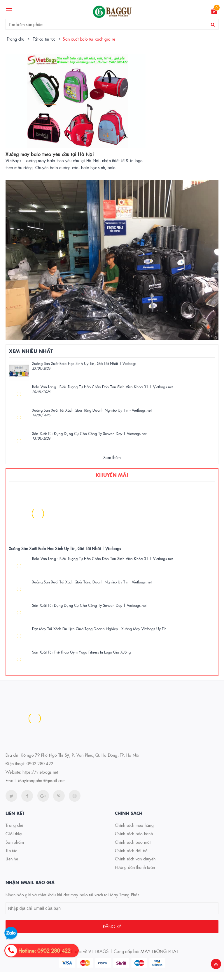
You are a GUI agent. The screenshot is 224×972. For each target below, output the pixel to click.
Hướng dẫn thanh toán (135, 867)
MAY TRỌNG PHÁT (160, 951)
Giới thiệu (15, 833)
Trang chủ (14, 825)
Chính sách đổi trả (131, 850)
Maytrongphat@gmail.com (42, 780)
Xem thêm (112, 457)
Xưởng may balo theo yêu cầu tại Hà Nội (50, 154)
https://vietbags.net (40, 772)
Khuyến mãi (112, 475)
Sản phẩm (15, 842)
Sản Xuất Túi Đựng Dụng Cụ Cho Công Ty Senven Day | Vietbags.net (89, 433)
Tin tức (11, 850)
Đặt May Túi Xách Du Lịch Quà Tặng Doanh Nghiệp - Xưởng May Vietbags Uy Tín (99, 628)
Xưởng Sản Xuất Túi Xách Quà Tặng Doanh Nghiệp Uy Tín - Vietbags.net (92, 410)
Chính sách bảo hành (134, 833)
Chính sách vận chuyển (135, 859)
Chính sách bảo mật (133, 842)
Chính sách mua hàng (134, 825)
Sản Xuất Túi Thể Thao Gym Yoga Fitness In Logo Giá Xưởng (81, 651)
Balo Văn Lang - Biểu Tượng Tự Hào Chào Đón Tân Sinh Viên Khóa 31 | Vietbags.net (102, 386)
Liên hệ (12, 859)
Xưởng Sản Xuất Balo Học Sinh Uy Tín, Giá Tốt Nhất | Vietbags (84, 363)
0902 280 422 (40, 763)
